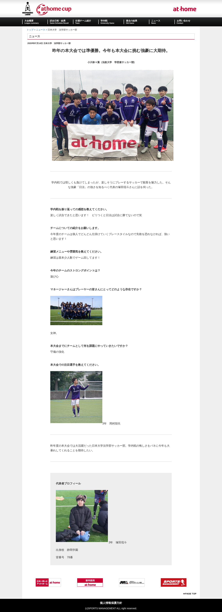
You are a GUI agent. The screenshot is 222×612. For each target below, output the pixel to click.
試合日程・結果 (58, 20)
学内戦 (104, 20)
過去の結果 (131, 20)
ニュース (155, 20)
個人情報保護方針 (111, 602)
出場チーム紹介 (83, 20)
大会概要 (28, 20)
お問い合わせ (183, 20)
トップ (30, 29)
